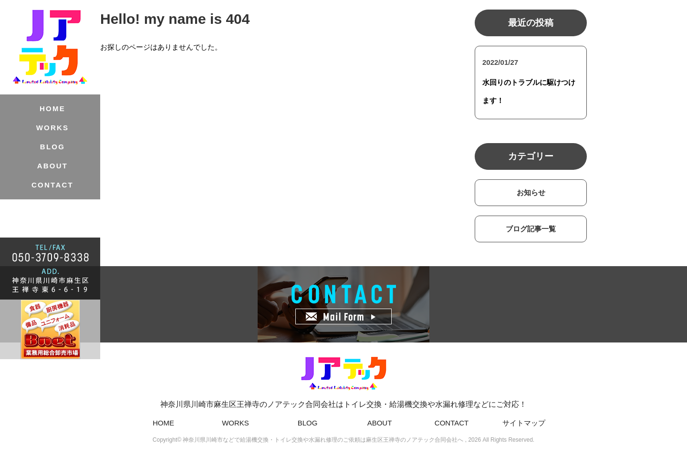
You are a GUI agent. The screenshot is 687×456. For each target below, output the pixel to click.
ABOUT (52, 166)
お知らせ (531, 192)
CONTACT (52, 185)
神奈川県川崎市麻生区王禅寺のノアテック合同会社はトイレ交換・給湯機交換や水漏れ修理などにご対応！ (343, 381)
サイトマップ (523, 423)
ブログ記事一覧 (531, 229)
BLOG (52, 147)
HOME (52, 108)
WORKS (52, 128)
